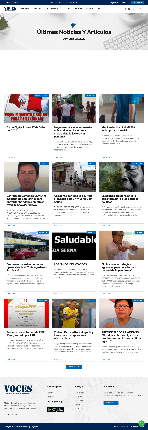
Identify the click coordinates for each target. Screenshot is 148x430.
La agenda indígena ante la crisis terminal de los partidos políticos (120, 199)
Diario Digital (52, 9)
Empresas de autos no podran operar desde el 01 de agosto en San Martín (26, 267)
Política (78, 9)
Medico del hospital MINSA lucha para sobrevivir (118, 129)
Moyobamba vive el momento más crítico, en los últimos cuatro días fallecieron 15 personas (73, 132)
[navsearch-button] (141, 9)
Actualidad (38, 9)
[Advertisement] (74, 67)
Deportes (67, 9)
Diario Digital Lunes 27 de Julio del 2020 (25, 129)
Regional (90, 9)
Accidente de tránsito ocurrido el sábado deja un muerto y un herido (73, 199)
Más (101, 9)
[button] (74, 367)
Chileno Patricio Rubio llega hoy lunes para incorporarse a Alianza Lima (74, 335)
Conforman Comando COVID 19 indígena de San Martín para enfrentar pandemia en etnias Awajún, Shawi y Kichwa (26, 200)
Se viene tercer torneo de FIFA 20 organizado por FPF (25, 334)
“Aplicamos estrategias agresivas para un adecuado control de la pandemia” (119, 267)
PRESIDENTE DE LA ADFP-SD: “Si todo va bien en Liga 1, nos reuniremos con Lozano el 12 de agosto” (121, 337)
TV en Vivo (25, 9)
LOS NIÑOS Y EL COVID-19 (70, 264)
